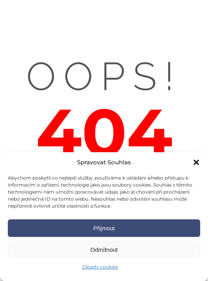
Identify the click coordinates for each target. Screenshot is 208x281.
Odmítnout (104, 249)
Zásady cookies (100, 267)
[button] (196, 162)
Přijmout (104, 228)
